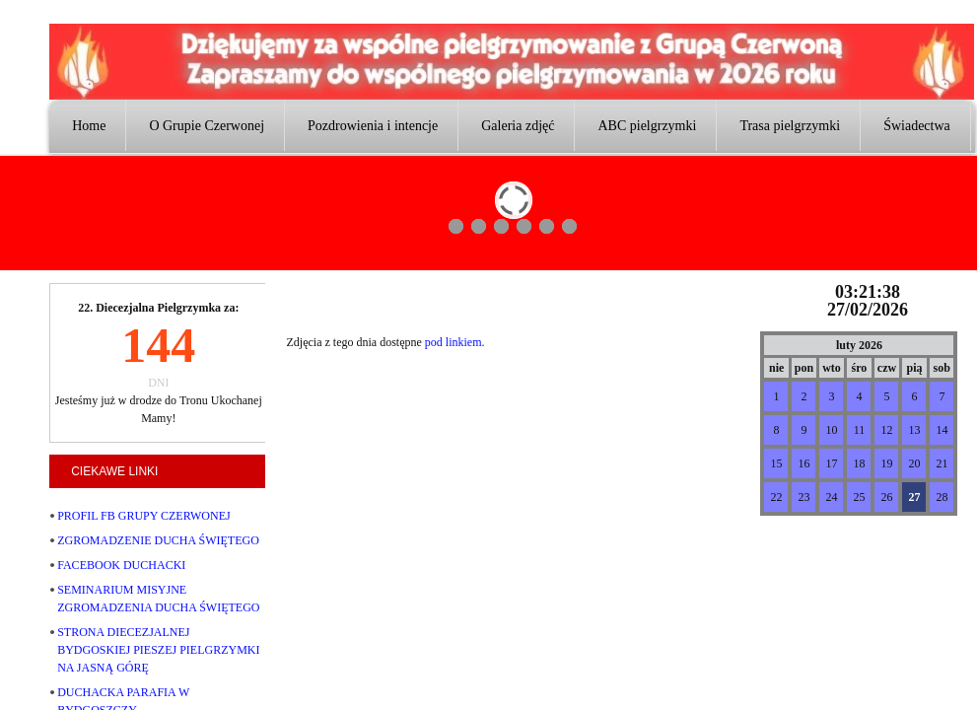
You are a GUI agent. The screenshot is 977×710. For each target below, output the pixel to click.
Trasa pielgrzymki (789, 125)
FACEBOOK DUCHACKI (121, 565)
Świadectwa (916, 125)
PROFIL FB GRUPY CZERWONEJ (143, 516)
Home (88, 125)
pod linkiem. (455, 342)
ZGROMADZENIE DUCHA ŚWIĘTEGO (158, 540)
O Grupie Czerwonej (206, 125)
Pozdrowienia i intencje (373, 125)
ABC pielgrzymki (646, 125)
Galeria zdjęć (517, 125)
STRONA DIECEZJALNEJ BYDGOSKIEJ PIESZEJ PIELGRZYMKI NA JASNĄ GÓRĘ (158, 649)
